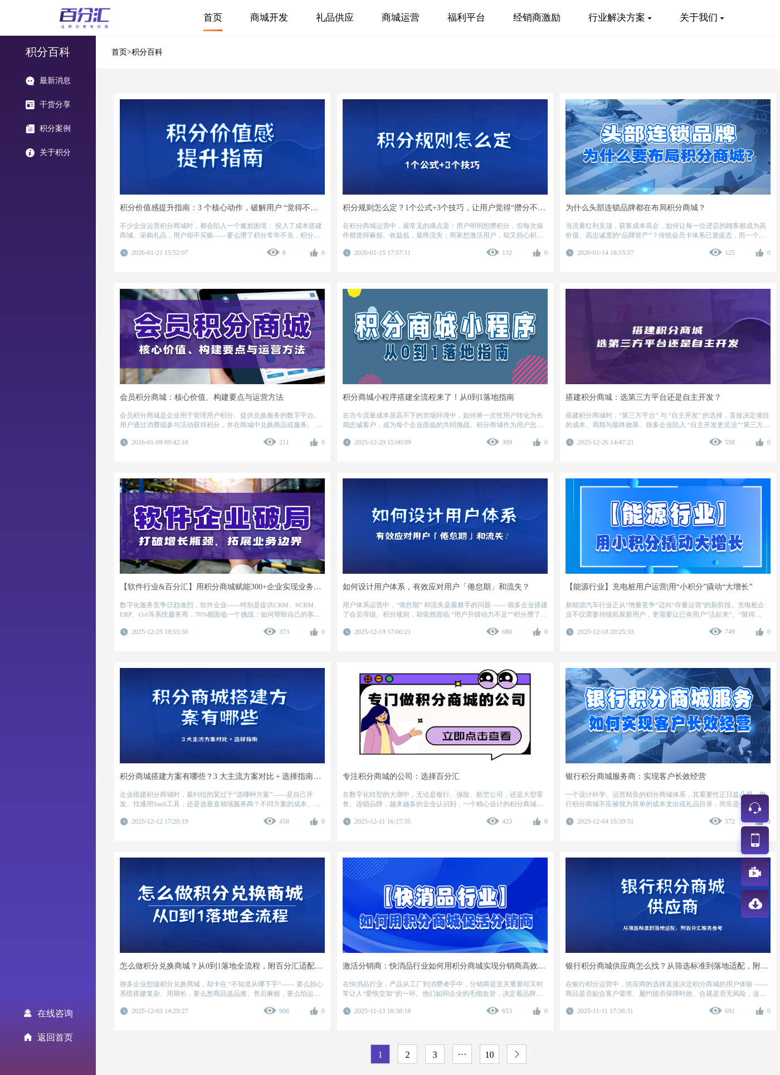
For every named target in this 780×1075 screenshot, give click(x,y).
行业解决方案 (616, 17)
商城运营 (401, 17)
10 (489, 1054)
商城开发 (269, 17)
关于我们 (699, 17)
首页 (212, 17)
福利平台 (466, 17)
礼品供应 (335, 17)
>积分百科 (145, 52)
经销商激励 (536, 17)
